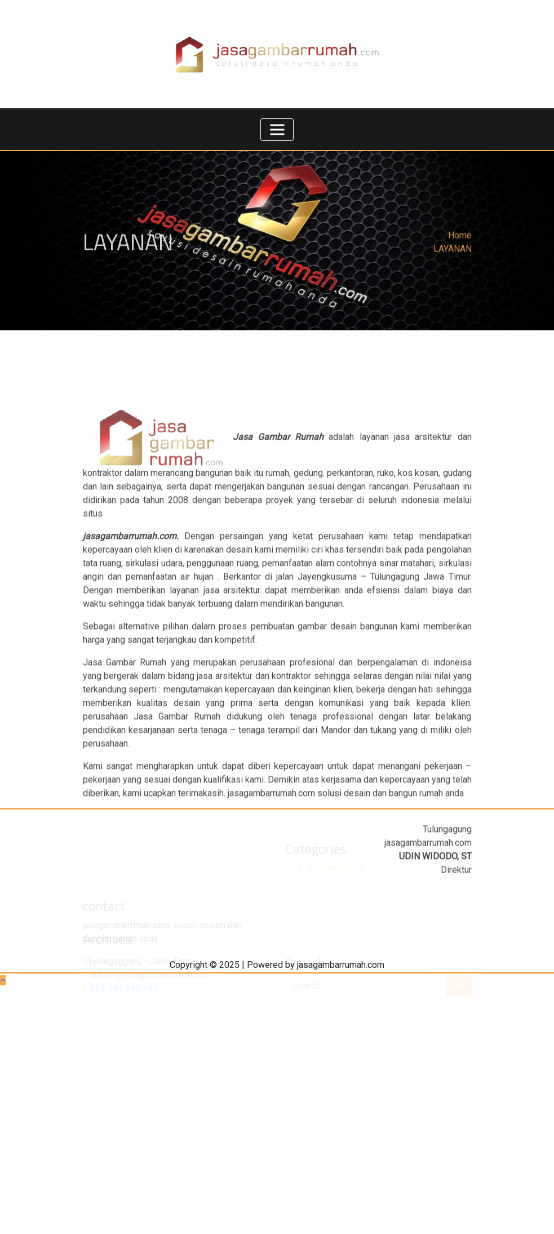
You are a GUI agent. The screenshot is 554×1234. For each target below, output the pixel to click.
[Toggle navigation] (277, 129)
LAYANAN (452, 252)
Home (460, 238)
